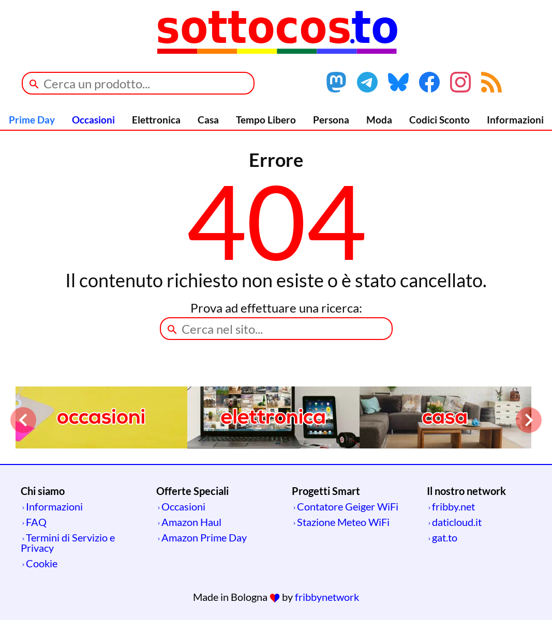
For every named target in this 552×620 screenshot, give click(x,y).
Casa (208, 120)
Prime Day (32, 120)
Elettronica (156, 120)
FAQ (36, 522)
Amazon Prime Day (204, 537)
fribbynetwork (327, 597)
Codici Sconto (439, 120)
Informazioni (515, 120)
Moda (379, 120)
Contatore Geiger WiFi (347, 506)
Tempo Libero (266, 120)
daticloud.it (457, 522)
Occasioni (93, 120)
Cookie (41, 563)
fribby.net (453, 506)
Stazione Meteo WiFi (343, 522)
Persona (331, 120)
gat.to (444, 537)
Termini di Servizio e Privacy (68, 542)
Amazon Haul (191, 522)
